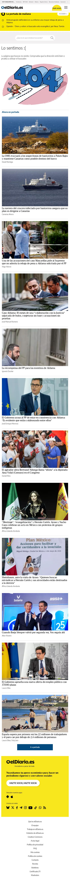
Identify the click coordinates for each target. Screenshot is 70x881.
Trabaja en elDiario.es (35, 829)
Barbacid (31, 2)
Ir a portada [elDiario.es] (35, 747)
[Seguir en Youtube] (30, 807)
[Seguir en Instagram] (25, 807)
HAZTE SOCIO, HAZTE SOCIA (23, 783)
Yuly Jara (15, 740)
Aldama (37, 2)
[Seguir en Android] (7, 796)
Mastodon (35, 875)
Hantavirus (19, 2)
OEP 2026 (25, 2)
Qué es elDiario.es (35, 821)
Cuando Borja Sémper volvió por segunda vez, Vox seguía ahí (33, 632)
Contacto (35, 860)
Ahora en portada (10, 112)
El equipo (35, 825)
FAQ (35, 848)
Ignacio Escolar (7, 371)
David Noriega (7, 162)
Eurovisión (63, 2)
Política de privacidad (35, 844)
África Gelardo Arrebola (11, 531)
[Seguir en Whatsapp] (40, 807)
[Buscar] (52, 38)
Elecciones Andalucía (54, 2)
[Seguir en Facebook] (17, 807)
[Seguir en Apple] (12, 796)
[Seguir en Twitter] (12, 807)
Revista (35, 864)
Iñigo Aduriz (6, 267)
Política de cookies (35, 856)
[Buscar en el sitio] (32, 38)
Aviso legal (35, 841)
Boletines (35, 868)
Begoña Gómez (44, 2)
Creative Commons (35, 837)
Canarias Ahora (7, 214)
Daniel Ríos (6, 476)
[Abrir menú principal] (65, 7)
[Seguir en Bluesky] (7, 807)
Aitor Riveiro (6, 636)
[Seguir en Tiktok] (35, 807)
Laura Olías (6, 688)
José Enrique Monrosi (10, 424)
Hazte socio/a (57, 8)
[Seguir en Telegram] (21, 807)
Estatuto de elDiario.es (35, 833)
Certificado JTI (35, 871)
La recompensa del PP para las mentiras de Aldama (28, 368)
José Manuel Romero (10, 322)
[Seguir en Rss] (44, 807)
